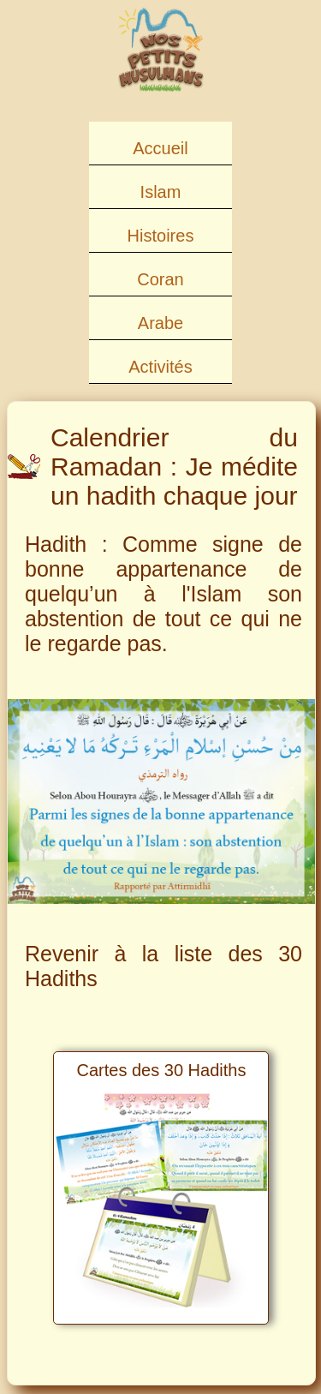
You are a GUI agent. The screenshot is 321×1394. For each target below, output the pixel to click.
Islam (160, 191)
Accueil (160, 148)
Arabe (160, 323)
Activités (160, 366)
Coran (160, 279)
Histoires (161, 235)
